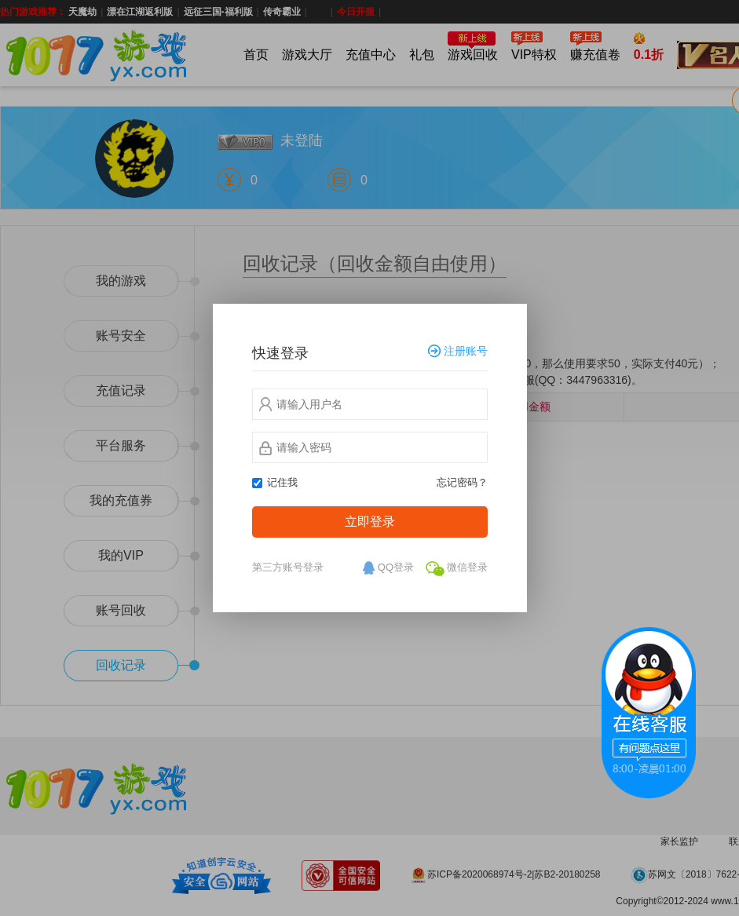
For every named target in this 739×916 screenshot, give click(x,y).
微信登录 (457, 569)
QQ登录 (387, 568)
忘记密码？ (462, 482)
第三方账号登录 (288, 567)
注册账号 (458, 351)
